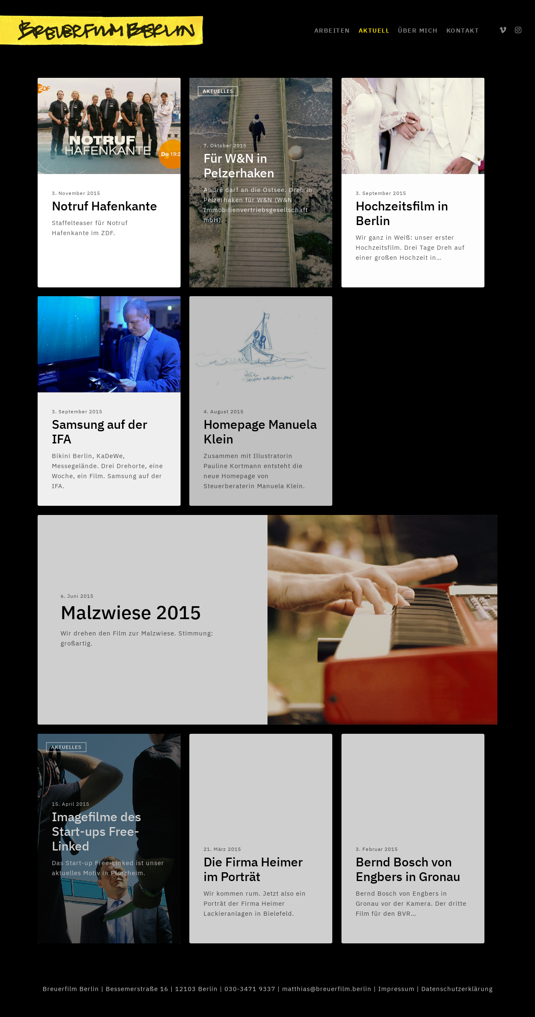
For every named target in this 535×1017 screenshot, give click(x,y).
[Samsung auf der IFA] (109, 400)
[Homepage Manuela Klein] (260, 400)
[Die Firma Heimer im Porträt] (260, 838)
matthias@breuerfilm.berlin (327, 989)
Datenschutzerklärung (457, 989)
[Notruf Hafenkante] (109, 182)
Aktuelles (218, 91)
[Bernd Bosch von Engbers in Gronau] (412, 838)
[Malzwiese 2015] (153, 620)
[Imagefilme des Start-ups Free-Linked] (109, 838)
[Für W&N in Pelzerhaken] (260, 182)
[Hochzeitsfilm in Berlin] (412, 182)
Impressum (396, 989)
